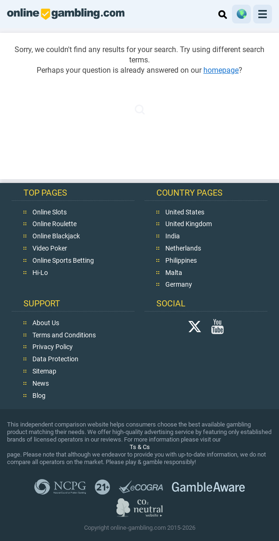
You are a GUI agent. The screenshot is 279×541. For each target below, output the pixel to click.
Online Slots (49, 211)
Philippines (181, 260)
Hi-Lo (40, 272)
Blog (39, 395)
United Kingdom (188, 224)
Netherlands (183, 247)
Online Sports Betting (63, 260)
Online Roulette (54, 224)
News (40, 383)
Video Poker (49, 247)
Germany (178, 284)
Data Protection (55, 359)
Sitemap (44, 370)
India (172, 236)
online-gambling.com (65, 14)
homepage (221, 70)
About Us (45, 322)
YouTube (217, 326)
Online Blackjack (56, 236)
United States (184, 211)
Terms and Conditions (64, 334)
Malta (173, 272)
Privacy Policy (52, 347)
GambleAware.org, (208, 487)
